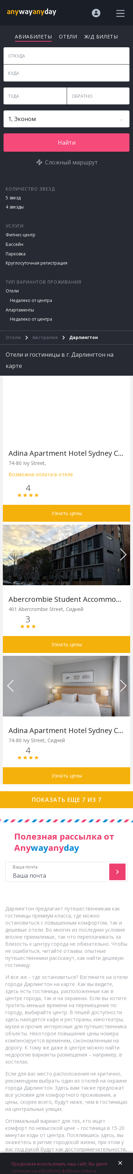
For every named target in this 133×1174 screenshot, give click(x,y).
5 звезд (13, 198)
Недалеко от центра (31, 300)
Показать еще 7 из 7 (66, 800)
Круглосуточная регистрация (36, 263)
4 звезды (15, 207)
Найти (67, 142)
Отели (12, 291)
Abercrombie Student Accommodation (66, 599)
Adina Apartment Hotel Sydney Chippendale (66, 453)
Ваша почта (58, 872)
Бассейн (14, 244)
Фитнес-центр (20, 235)
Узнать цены (66, 513)
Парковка (16, 254)
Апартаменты (20, 310)
